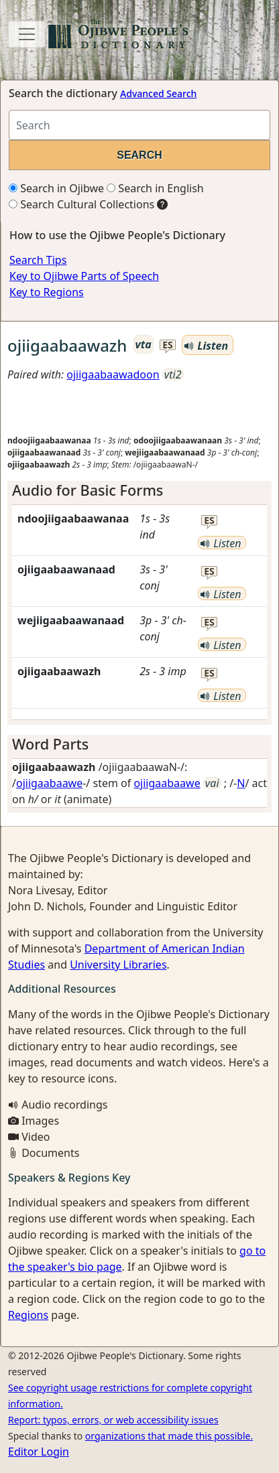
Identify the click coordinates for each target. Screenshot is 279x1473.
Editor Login (38, 1451)
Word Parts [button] (50, 744)
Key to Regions (46, 292)
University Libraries (118, 964)
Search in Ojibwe (56, 188)
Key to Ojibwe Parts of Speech (84, 276)
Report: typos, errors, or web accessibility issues (113, 1419)
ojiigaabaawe (49, 783)
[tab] (139, 490)
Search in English (155, 188)
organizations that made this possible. (169, 1435)
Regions (28, 1315)
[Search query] (139, 125)
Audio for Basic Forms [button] (87, 490)
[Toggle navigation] (27, 34)
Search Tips (37, 260)
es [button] (167, 345)
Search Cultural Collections (81, 204)
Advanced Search (158, 93)
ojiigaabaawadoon (112, 374)
